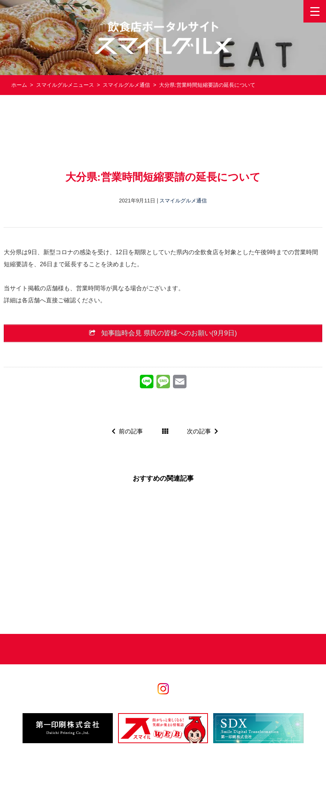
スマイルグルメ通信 (126, 85)
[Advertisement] (163, 132)
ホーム (19, 85)
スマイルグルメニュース (65, 85)
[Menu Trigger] (314, 11)
